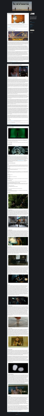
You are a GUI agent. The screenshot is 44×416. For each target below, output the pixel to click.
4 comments (15, 411)
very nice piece (12, 120)
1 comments (15, 61)
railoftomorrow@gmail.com (32, 22)
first (22, 24)
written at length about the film (21, 160)
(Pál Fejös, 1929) (11, 30)
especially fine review (9, 122)
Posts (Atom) (19, 414)
